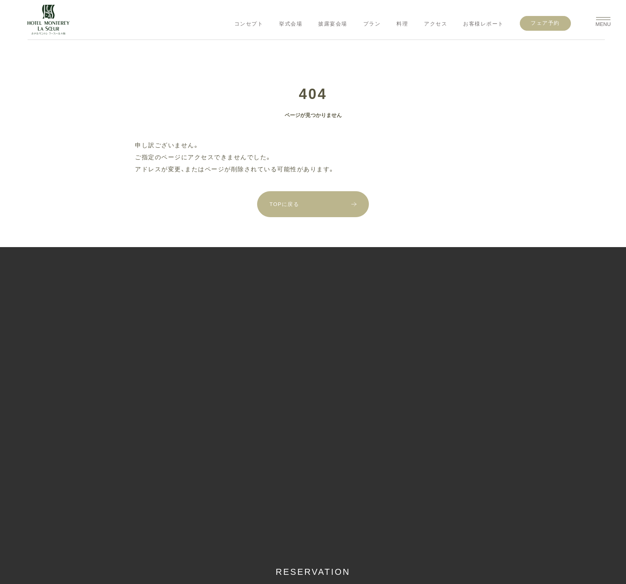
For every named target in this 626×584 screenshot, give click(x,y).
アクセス (435, 24)
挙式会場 (290, 24)
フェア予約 (545, 23)
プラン (372, 24)
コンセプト (248, 24)
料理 (402, 24)
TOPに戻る (284, 204)
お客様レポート (483, 24)
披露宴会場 (332, 24)
